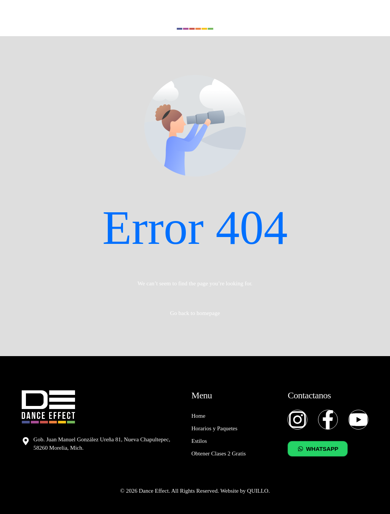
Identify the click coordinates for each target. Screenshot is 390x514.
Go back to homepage (195, 313)
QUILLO (258, 491)
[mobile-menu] (364, 18)
